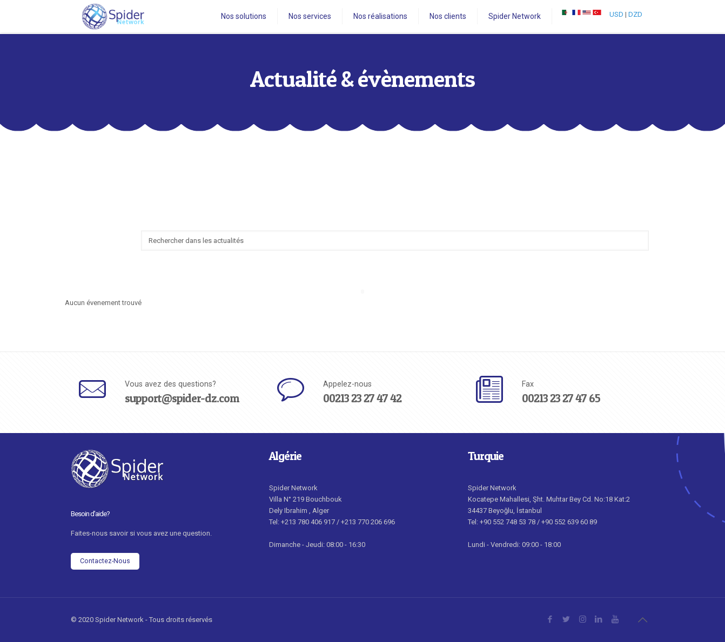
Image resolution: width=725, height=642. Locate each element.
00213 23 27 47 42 (362, 398)
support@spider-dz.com (182, 398)
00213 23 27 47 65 (561, 398)
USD (616, 14)
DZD (635, 14)
